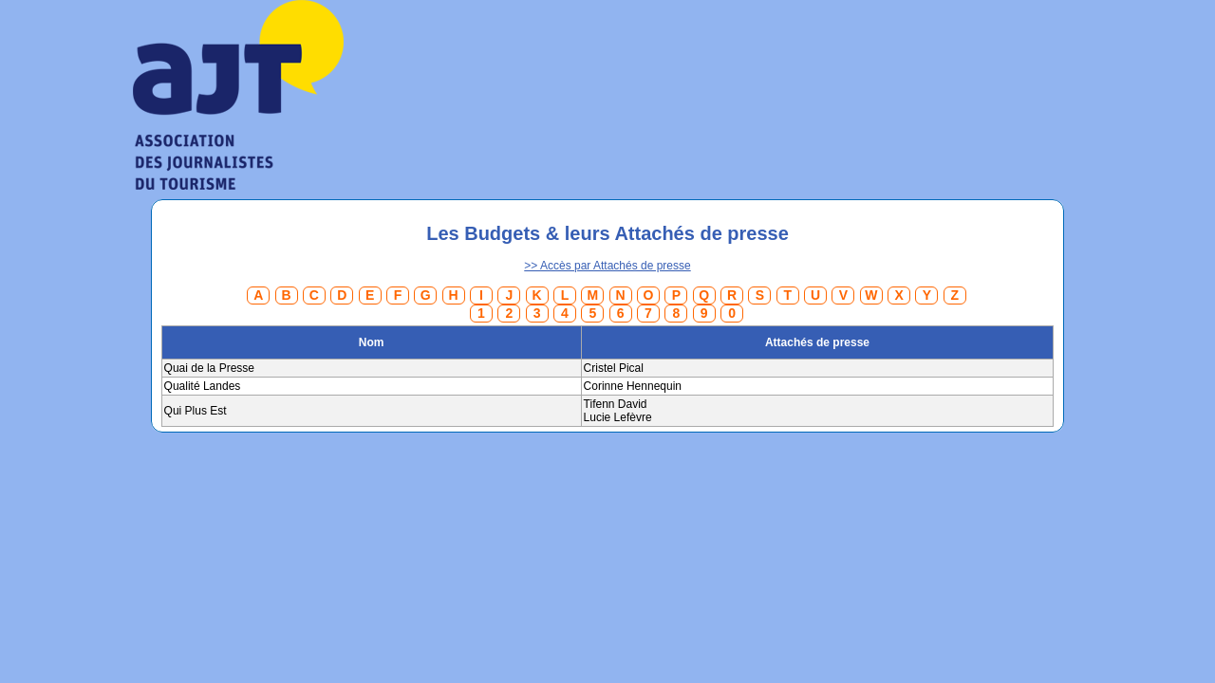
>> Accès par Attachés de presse (607, 265)
